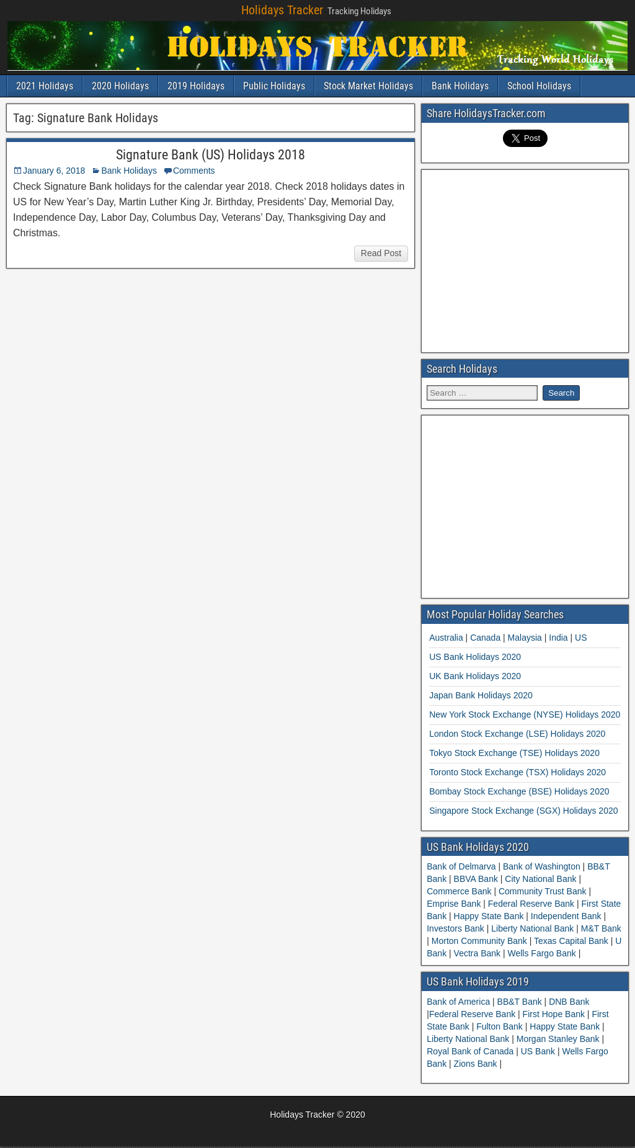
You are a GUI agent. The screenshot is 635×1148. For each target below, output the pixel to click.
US (581, 638)
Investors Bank (457, 928)
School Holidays (539, 86)
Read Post (381, 253)
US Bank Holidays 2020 (475, 657)
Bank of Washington (541, 866)
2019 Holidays (195, 86)
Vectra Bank (477, 953)
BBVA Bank (475, 879)
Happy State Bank (488, 916)
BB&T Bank (520, 1002)
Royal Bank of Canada (471, 1051)
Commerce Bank (460, 891)
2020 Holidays (120, 86)
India (558, 638)
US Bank (539, 1051)
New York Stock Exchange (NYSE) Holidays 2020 (524, 714)
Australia (446, 638)
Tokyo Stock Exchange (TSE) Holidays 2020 (514, 753)
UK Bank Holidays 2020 (475, 676)
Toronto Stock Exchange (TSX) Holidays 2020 (517, 772)
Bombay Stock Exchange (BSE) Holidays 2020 (519, 791)
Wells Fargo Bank (542, 953)
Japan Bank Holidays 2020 (481, 695)
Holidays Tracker (282, 9)
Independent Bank (565, 916)
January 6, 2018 (54, 171)
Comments (194, 171)
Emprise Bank (455, 904)
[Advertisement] (530, 259)
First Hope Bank (555, 1014)
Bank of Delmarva (462, 866)
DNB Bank (569, 1002)
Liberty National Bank (532, 928)
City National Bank (540, 879)
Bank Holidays (460, 86)
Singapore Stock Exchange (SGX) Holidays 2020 (523, 811)
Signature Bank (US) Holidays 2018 (210, 154)
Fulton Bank (500, 1026)
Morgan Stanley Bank (559, 1039)
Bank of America (459, 1002)
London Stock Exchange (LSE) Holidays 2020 (517, 734)
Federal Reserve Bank (531, 904)
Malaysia (525, 638)
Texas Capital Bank (570, 941)
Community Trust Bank (542, 891)
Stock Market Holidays (368, 86)
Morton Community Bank (479, 941)
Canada (485, 638)
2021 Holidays (44, 86)
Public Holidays (274, 86)
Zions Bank (477, 1064)
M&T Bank (600, 928)
